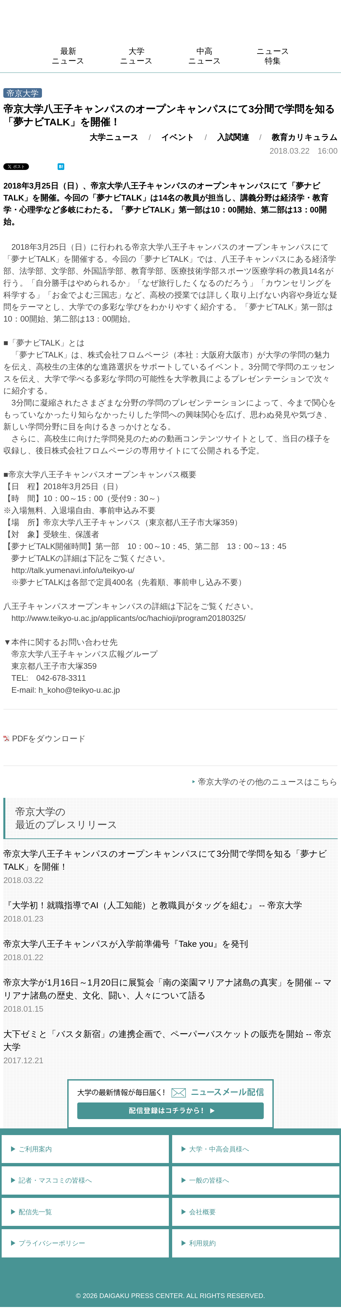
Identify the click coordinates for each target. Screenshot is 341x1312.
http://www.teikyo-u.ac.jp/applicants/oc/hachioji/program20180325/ (128, 618)
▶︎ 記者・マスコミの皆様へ (51, 1180)
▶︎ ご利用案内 (31, 1149)
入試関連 (233, 137)
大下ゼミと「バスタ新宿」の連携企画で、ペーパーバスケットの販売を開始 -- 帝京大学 (167, 1040)
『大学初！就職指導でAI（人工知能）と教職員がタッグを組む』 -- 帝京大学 (152, 905)
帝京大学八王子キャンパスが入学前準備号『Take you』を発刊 (125, 944)
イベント (177, 137)
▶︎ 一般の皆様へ (204, 1180)
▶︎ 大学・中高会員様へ (214, 1149)
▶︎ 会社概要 (198, 1212)
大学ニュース (136, 56)
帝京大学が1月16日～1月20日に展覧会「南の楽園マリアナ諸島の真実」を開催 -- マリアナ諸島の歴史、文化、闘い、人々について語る (167, 988)
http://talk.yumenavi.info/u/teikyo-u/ (73, 570)
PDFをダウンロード (49, 738)
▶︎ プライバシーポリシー (47, 1243)
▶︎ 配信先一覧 (31, 1212)
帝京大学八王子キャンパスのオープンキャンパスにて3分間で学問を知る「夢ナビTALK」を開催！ (165, 860)
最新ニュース (68, 56)
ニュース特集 (272, 56)
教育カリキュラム (305, 137)
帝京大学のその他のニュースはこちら (268, 781)
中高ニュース (204, 56)
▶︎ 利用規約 (198, 1243)
